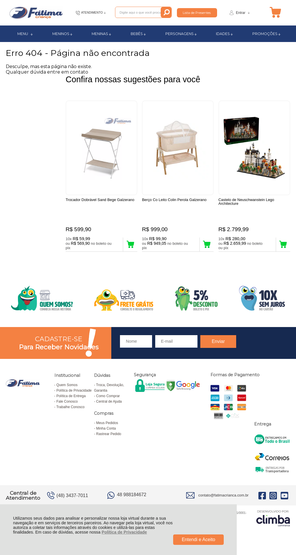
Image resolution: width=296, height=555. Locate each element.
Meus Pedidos (107, 424)
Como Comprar (108, 397)
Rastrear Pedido (108, 435)
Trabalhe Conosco (70, 408)
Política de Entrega (71, 397)
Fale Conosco (67, 402)
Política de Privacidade (124, 532)
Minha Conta (106, 429)
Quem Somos (66, 386)
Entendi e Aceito (198, 539)
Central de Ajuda (109, 402)
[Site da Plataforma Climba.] (273, 518)
